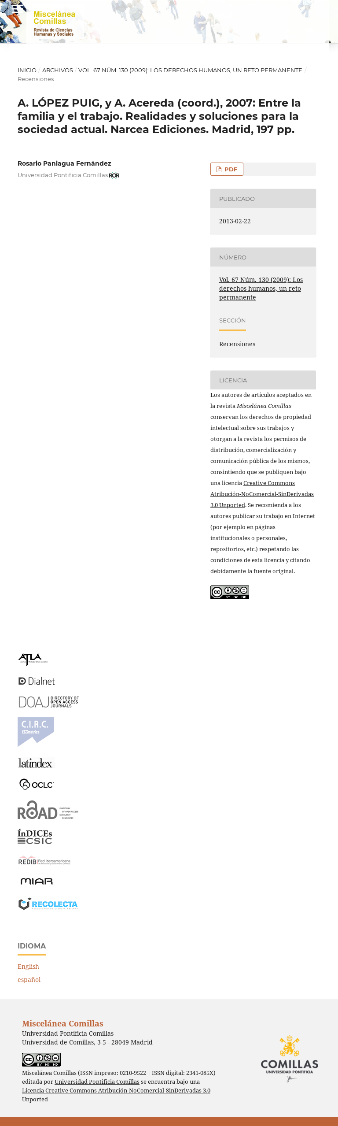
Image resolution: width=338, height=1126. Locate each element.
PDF (230, 169)
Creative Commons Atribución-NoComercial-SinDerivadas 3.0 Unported (262, 494)
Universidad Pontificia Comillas (97, 1081)
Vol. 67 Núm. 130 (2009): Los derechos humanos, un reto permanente (190, 70)
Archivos (57, 70)
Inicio (27, 70)
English (28, 966)
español (29, 979)
